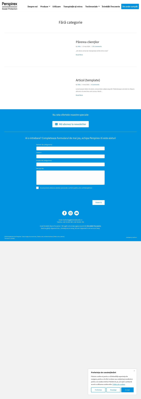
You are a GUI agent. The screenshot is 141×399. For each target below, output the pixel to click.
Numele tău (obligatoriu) (44, 145)
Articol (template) (88, 80)
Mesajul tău (40, 168)
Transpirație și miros (72, 6)
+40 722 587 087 (68, 222)
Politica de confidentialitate (45, 236)
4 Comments (95, 85)
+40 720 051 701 (79, 222)
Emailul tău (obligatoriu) (44, 160)
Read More (79, 55)
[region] (112, 382)
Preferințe (98, 390)
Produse (44, 6)
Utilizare (56, 6)
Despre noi (32, 6)
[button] (49, 6)
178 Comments (97, 46)
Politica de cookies (119, 384)
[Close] (134, 370)
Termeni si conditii (9, 238)
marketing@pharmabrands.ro (72, 220)
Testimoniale (91, 6)
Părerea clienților (87, 42)
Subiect (38, 153)
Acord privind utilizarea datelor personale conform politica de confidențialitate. (64, 188)
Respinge (113, 390)
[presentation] (53, 194)
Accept (127, 390)
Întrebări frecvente (111, 6)
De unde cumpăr (130, 6)
